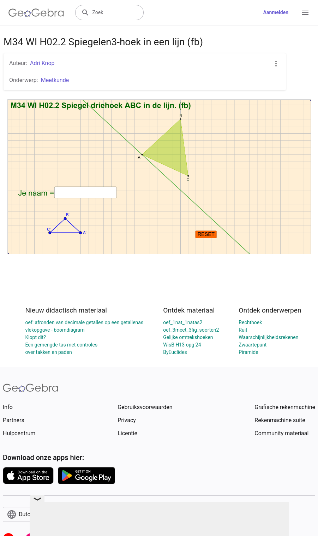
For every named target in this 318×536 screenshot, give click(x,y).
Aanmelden (275, 12)
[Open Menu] (305, 12)
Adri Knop (42, 63)
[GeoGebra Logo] (36, 12)
